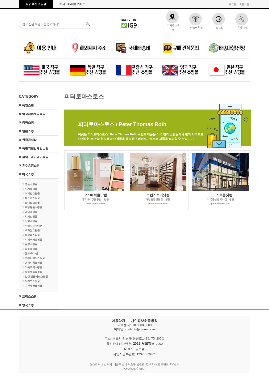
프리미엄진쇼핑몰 (35, 258)
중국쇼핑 (28, 122)
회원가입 (244, 4)
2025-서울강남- (144, 343)
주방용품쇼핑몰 (33, 207)
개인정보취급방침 (144, 321)
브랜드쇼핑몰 (32, 281)
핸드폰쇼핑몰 (32, 198)
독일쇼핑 (28, 105)
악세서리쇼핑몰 (33, 239)
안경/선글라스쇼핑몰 (36, 276)
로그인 (232, 4)
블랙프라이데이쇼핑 (35, 157)
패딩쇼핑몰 (31, 211)
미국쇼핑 (28, 174)
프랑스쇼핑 (29, 296)
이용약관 (118, 321)
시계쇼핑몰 (31, 188)
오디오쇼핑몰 (32, 202)
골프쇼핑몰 (31, 244)
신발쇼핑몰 (31, 221)
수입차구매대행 (33, 225)
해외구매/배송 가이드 (72, 4)
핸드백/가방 (31, 253)
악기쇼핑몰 (31, 216)
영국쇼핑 (28, 305)
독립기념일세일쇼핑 (35, 148)
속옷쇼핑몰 (31, 248)
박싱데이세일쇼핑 (33, 114)
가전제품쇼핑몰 (33, 285)
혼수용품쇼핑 (31, 165)
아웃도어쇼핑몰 (33, 267)
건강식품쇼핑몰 (33, 262)
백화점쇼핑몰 (32, 230)
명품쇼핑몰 (31, 184)
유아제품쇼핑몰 (33, 271)
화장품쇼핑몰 (32, 235)
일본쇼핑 (28, 131)
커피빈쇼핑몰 (32, 193)
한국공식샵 (29, 139)
